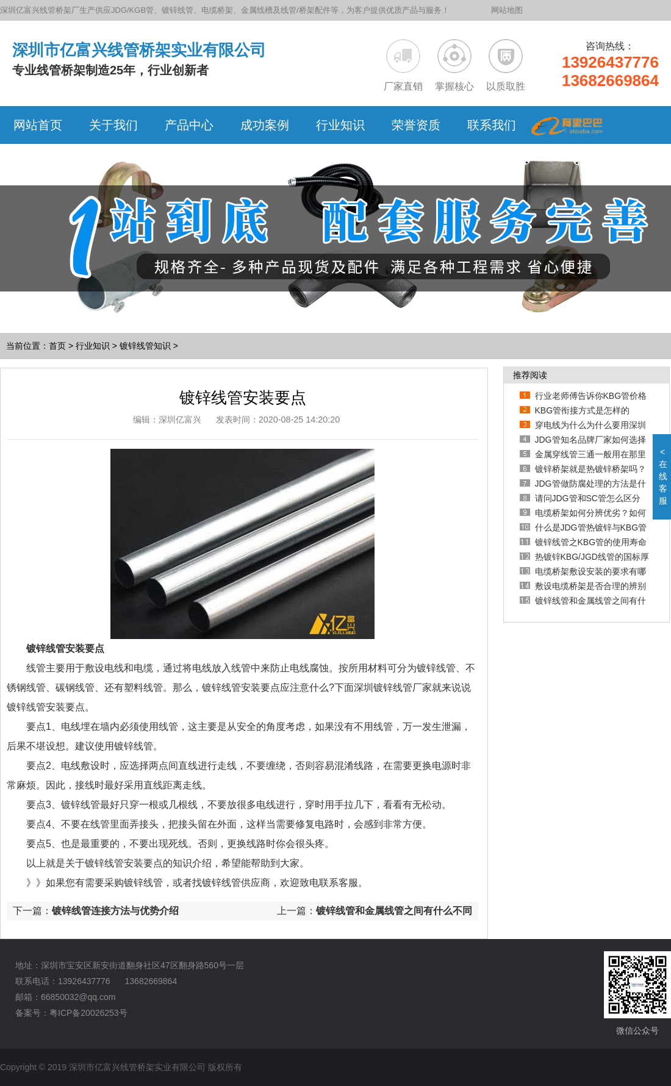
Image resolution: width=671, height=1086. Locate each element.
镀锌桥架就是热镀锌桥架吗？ (590, 469)
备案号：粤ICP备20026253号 (71, 1013)
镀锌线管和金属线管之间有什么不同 (394, 911)
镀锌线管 (143, 882)
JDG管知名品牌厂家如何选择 (590, 440)
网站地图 (507, 10)
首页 (57, 346)
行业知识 (93, 346)
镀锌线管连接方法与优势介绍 (115, 911)
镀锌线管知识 (145, 346)
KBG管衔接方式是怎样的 (582, 410)
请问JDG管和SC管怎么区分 (587, 498)
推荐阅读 (530, 375)
